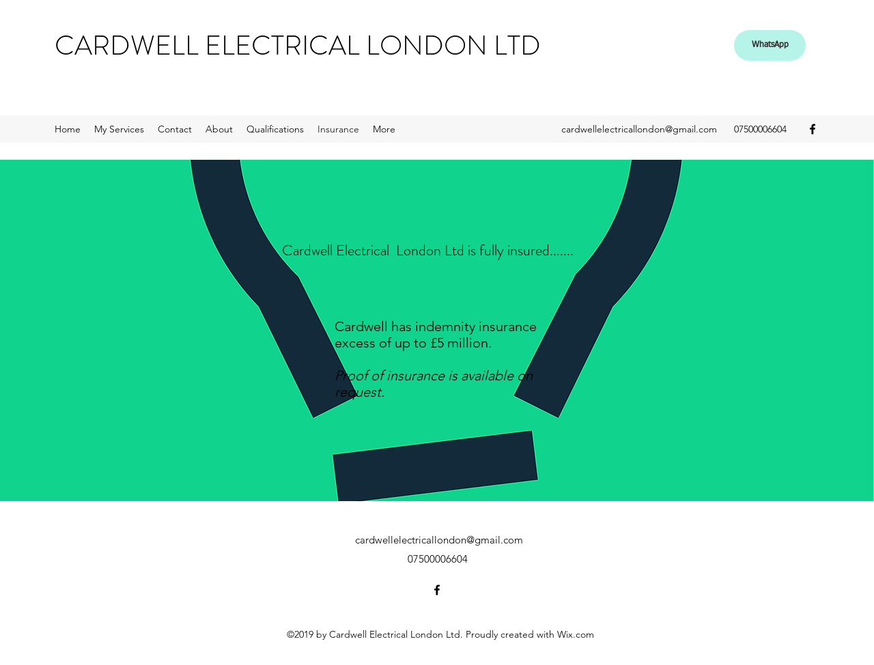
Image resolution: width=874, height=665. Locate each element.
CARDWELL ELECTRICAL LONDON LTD (298, 45)
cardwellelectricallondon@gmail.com (639, 129)
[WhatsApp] (770, 45)
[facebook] (812, 129)
